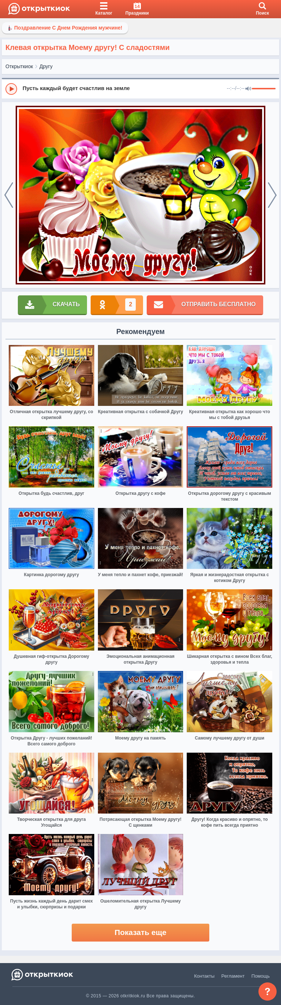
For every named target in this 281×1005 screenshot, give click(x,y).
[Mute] (248, 89)
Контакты (204, 976)
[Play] (11, 89)
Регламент (233, 976)
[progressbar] (264, 89)
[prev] (9, 195)
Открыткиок (19, 66)
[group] (140, 88)
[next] (272, 195)
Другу (45, 66)
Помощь (261, 976)
